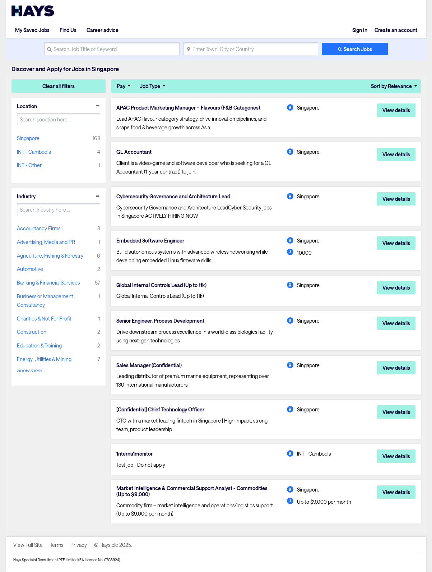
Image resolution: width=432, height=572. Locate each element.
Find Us (68, 30)
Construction (31, 332)
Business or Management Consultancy (45, 300)
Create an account (396, 30)
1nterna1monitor (134, 454)
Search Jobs (358, 49)
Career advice (103, 30)
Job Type (150, 86)
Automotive (30, 269)
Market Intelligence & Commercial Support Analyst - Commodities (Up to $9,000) (192, 491)
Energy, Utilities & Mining (44, 359)
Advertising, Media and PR (46, 242)
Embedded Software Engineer (150, 241)
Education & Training (39, 345)
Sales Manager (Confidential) (149, 365)
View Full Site (28, 545)
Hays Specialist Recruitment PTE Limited (45, 560)
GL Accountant (134, 152)
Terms (56, 545)
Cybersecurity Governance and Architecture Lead (173, 196)
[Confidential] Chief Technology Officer (160, 409)
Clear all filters (58, 86)
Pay (121, 86)
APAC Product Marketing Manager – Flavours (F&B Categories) (188, 108)
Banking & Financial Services (48, 283)
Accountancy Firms (38, 228)
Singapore (28, 138)
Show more (29, 370)
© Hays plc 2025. (113, 545)
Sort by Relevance (391, 86)
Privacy (78, 545)
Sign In (359, 30)
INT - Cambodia (34, 152)
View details (396, 110)
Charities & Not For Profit (44, 318)
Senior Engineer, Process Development (160, 321)
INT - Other (29, 165)
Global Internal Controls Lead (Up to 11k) (161, 285)
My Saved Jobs (32, 30)
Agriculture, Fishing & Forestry (50, 256)
